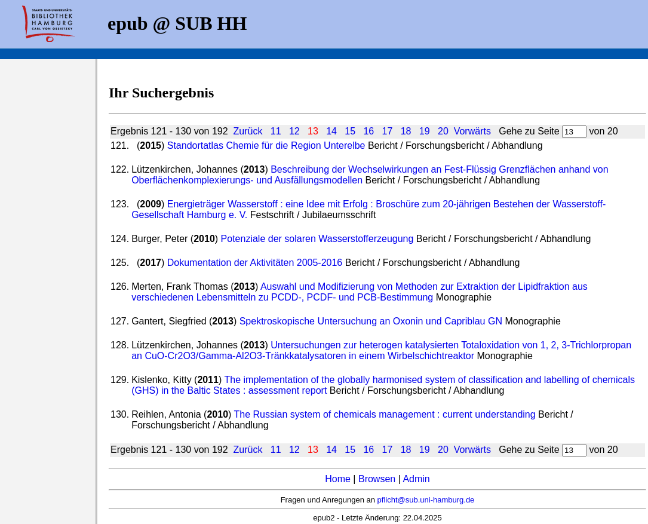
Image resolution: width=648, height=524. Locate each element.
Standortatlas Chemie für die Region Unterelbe (266, 145)
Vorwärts (472, 131)
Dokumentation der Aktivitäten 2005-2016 (255, 263)
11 (276, 131)
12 (294, 131)
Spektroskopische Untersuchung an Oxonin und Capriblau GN (370, 321)
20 (443, 131)
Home (338, 479)
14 (331, 131)
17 (387, 131)
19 (424, 131)
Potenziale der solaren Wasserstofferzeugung (317, 239)
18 (406, 131)
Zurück (247, 131)
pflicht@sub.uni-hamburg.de (426, 499)
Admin (416, 479)
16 (368, 131)
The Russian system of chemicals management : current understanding (385, 414)
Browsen (376, 479)
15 (350, 131)
